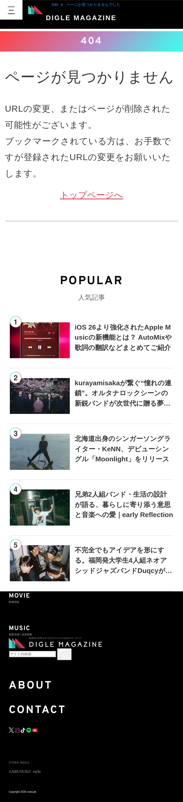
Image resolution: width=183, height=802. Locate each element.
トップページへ (91, 195)
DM (55, 4)
